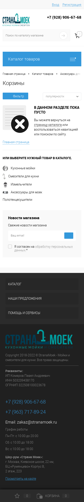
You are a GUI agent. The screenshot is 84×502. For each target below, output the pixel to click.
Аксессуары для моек (22, 192)
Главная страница (16, 142)
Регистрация (71, 5)
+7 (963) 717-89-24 (25, 412)
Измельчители (17, 184)
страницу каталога (48, 125)
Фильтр (15, 96)
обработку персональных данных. (43, 248)
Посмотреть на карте (20, 478)
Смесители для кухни (21, 176)
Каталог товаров (42, 59)
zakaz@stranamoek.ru (37, 422)
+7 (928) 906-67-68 (25, 401)
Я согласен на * (43, 248)
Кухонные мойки (19, 168)
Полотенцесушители (17, 199)
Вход (55, 5)
